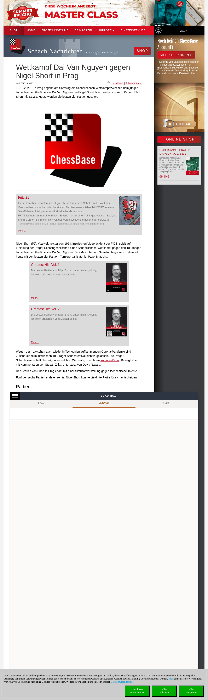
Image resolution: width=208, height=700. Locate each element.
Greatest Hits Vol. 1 (45, 265)
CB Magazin (83, 30)
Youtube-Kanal (109, 360)
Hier (170, 678)
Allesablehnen (164, 691)
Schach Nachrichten (55, 51)
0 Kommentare (134, 83)
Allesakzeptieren (191, 691)
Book (41, 403)
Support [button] (106, 30)
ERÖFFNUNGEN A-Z (54, 30)
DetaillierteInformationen (137, 691)
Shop (14, 30)
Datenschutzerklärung (121, 681)
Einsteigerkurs (133, 30)
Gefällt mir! (117, 83)
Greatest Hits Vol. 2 (45, 309)
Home (31, 30)
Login (183, 30)
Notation (104, 403)
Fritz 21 (23, 197)
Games (167, 403)
